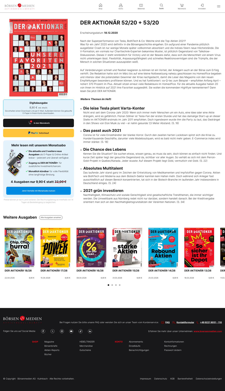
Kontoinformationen (174, 341)
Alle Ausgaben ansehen (51, 217)
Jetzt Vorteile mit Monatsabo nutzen (38, 191)
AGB (172, 378)
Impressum (145, 378)
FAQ (167, 322)
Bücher (48, 354)
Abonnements (136, 341)
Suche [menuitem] (161, 6)
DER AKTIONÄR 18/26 (18, 270)
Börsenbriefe (50, 346)
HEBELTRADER (87, 341)
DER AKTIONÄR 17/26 (54, 270)
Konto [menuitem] (121, 6)
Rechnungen (170, 346)
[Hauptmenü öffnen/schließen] (218, 6)
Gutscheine (85, 350)
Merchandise (86, 346)
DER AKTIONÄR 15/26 (125, 270)
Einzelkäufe (134, 346)
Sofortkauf (38, 133)
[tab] (108, 285)
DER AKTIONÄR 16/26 (90, 270)
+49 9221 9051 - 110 (211, 322)
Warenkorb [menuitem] (181, 6)
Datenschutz (160, 378)
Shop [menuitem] (100, 6)
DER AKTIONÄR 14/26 (161, 270)
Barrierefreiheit (185, 378)
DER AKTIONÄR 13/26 (197, 270)
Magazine (49, 341)
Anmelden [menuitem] (202, 6)
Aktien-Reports (51, 350)
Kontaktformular (185, 322)
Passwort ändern (172, 350)
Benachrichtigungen (139, 350)
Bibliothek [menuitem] (141, 6)
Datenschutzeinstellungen (209, 378)
